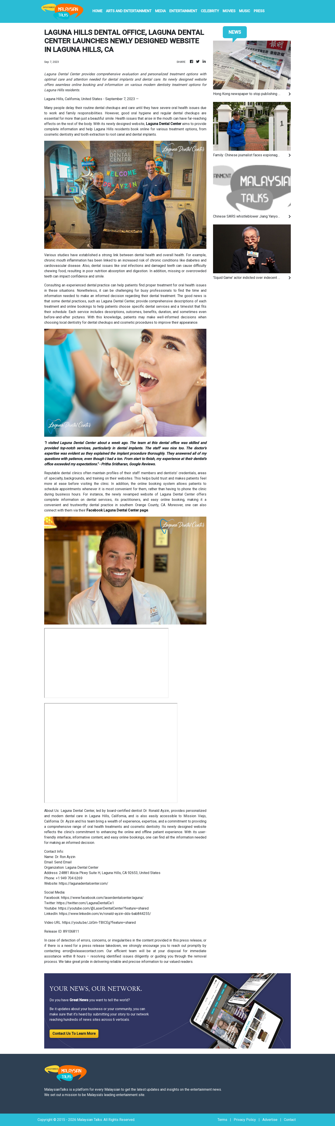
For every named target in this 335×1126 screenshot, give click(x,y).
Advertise (269, 1120)
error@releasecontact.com (83, 951)
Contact (290, 1120)
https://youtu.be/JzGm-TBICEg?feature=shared (99, 922)
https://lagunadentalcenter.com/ (83, 883)
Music (244, 11)
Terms (222, 1120)
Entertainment (183, 11)
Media (160, 11)
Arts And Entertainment (129, 11)
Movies (229, 11)
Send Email (63, 862)
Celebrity (210, 11)
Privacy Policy (245, 1120)
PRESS (259, 11)
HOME (97, 11)
